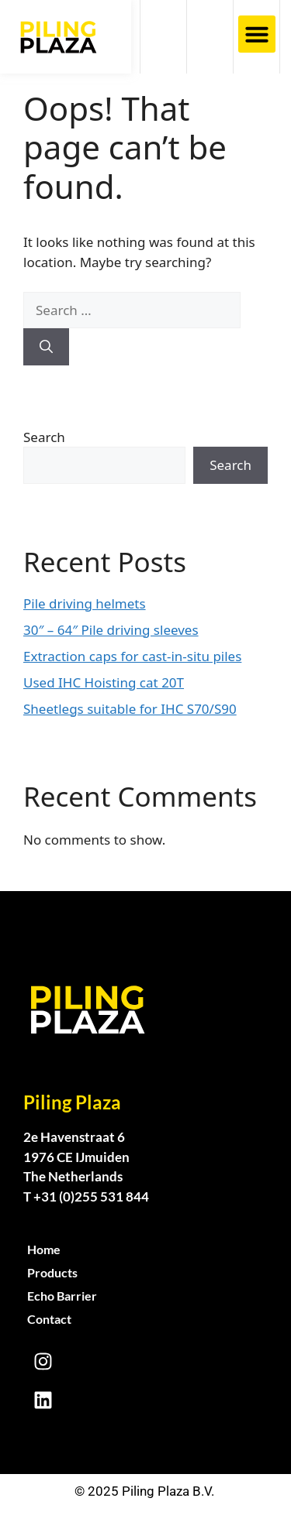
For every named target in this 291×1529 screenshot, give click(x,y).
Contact (49, 1318)
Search (44, 437)
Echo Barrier (62, 1295)
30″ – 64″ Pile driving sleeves (111, 630)
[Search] (46, 346)
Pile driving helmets (84, 603)
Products (52, 1272)
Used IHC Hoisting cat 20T (103, 682)
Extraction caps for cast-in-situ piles (132, 656)
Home (44, 1249)
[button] (256, 34)
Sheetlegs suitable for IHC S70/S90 (130, 709)
